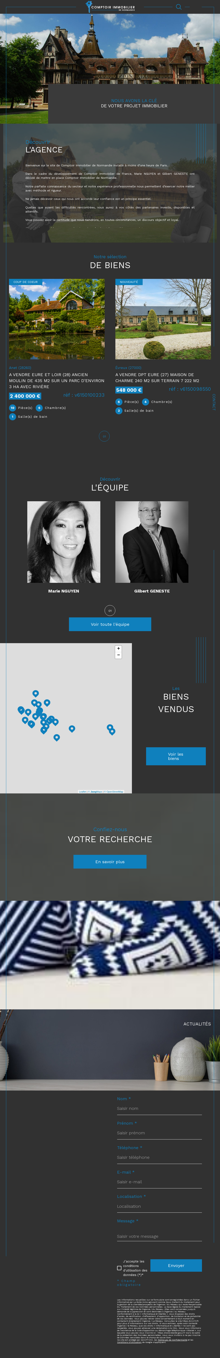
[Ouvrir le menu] (196, 7)
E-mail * (126, 1175)
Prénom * (127, 1126)
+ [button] (118, 652)
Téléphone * (129, 1151)
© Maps (95, 794)
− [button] (118, 658)
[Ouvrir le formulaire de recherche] (179, 7)
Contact (214, 402)
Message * (128, 1225)
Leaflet (82, 794)
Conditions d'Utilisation (129, 1346)
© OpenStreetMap (113, 794)
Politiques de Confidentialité (172, 1344)
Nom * (124, 1102)
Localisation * (131, 1200)
